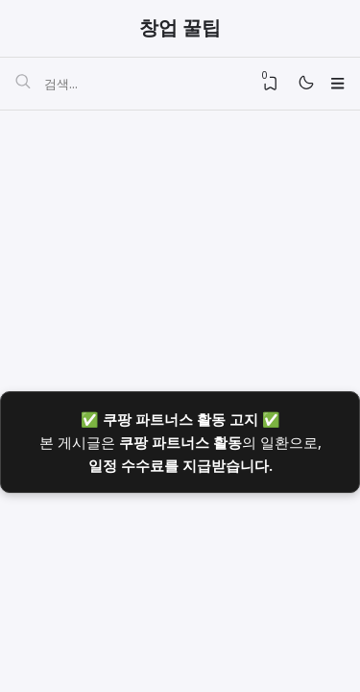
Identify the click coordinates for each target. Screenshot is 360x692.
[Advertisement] (180, 243)
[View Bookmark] (265, 84)
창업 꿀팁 (180, 28)
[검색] (23, 85)
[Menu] (336, 84)
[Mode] (303, 85)
